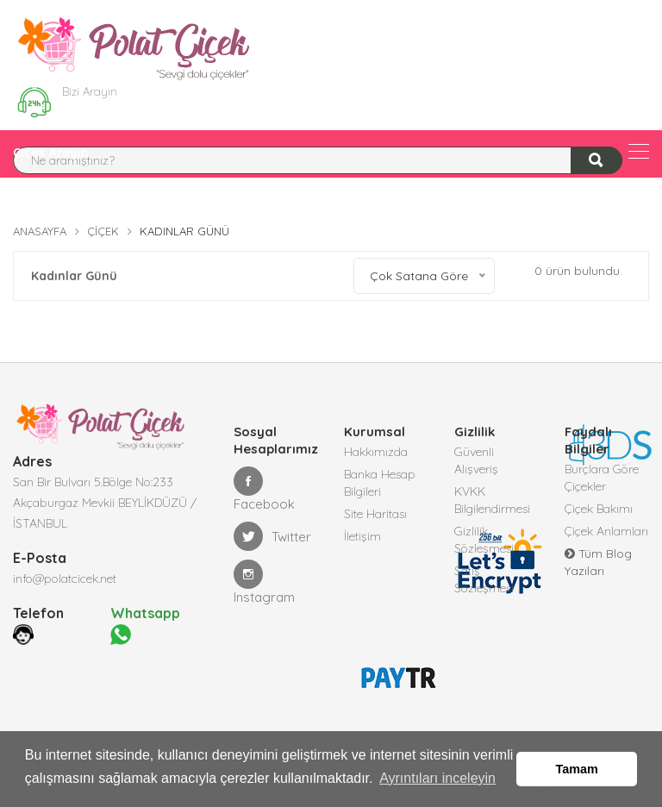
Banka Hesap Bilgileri (379, 482)
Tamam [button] (577, 770)
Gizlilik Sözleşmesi (484, 539)
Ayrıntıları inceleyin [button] (437, 780)
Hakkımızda (376, 452)
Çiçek (103, 231)
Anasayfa (39, 231)
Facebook (264, 489)
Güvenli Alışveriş (476, 460)
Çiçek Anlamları (606, 531)
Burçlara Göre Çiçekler (602, 477)
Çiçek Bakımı (599, 508)
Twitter (272, 536)
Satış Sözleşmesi (484, 579)
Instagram (264, 582)
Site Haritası (375, 514)
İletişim (362, 536)
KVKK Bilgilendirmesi (492, 500)
